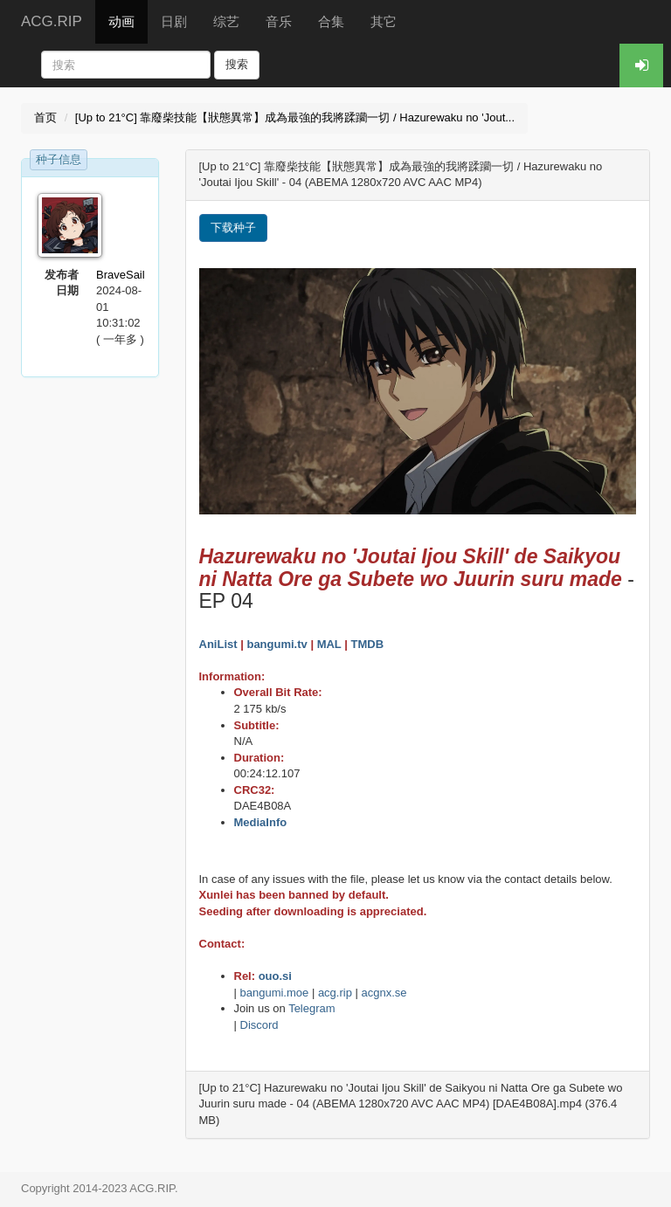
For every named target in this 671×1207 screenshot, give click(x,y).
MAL (329, 644)
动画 (121, 21)
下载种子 (233, 227)
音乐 (279, 21)
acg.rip (335, 992)
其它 (383, 21)
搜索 (236, 64)
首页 (45, 117)
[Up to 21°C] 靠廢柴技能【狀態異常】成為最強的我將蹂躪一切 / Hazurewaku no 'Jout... (295, 117)
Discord (259, 1024)
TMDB (367, 644)
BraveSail (120, 274)
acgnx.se (384, 992)
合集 (331, 21)
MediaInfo (260, 822)
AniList (218, 644)
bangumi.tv (276, 644)
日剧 (174, 21)
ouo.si (275, 976)
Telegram (311, 1008)
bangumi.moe (274, 992)
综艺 (226, 21)
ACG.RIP (51, 21)
